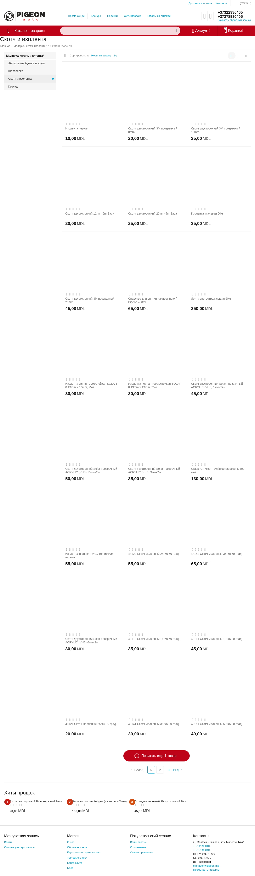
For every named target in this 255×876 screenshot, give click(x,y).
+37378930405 (230, 17)
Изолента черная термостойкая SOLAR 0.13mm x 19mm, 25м (154, 385)
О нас (70, 842)
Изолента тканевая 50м (207, 213)
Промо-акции (76, 15)
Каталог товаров (29, 30)
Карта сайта (74, 862)
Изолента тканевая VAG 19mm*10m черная (89, 555)
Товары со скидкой (158, 15)
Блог (70, 868)
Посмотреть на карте (206, 869)
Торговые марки (77, 857)
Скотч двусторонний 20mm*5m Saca (152, 213)
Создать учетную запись (19, 847)
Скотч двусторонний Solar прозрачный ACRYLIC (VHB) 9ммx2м (154, 470)
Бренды (96, 15)
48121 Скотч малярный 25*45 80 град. (91, 724)
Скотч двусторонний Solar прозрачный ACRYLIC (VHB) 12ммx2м (217, 385)
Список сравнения (141, 852)
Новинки (112, 15)
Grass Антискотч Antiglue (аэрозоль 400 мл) (217, 470)
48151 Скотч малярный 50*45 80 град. (217, 724)
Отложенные (138, 847)
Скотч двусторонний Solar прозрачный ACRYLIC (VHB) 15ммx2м (91, 470)
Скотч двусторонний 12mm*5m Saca (89, 213)
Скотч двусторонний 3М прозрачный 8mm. (152, 130)
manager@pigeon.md (206, 865)
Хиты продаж (132, 15)
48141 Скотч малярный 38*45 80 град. (154, 724)
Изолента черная (77, 128)
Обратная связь (77, 847)
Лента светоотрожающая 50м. (211, 298)
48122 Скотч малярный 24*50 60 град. (154, 553)
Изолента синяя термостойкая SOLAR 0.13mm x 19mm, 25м (91, 385)
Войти (8, 842)
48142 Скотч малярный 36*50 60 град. (217, 553)
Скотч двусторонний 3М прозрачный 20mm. (89, 300)
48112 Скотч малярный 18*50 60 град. (154, 639)
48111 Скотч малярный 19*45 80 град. (217, 639)
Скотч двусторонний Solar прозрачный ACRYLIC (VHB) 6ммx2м (91, 640)
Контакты (221, 3)
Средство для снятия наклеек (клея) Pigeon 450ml (152, 300)
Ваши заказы (138, 842)
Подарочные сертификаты (83, 852)
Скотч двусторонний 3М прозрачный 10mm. (215, 130)
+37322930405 (230, 12)
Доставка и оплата (200, 3)
